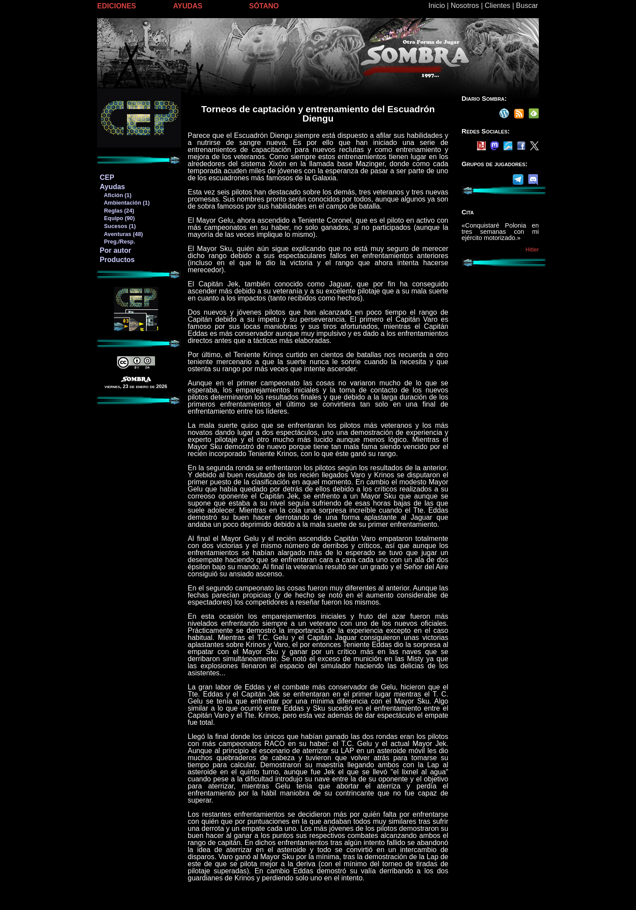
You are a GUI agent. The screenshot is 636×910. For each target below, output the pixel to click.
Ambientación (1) (124, 202)
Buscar (527, 5)
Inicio (436, 5)
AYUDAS (187, 6)
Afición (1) (115, 195)
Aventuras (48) (121, 234)
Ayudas (112, 186)
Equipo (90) (117, 218)
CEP (107, 177)
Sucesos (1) (117, 226)
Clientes (497, 5)
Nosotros (464, 5)
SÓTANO (264, 6)
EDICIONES (116, 6)
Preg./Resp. (117, 241)
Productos (117, 259)
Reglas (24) (116, 210)
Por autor (115, 250)
